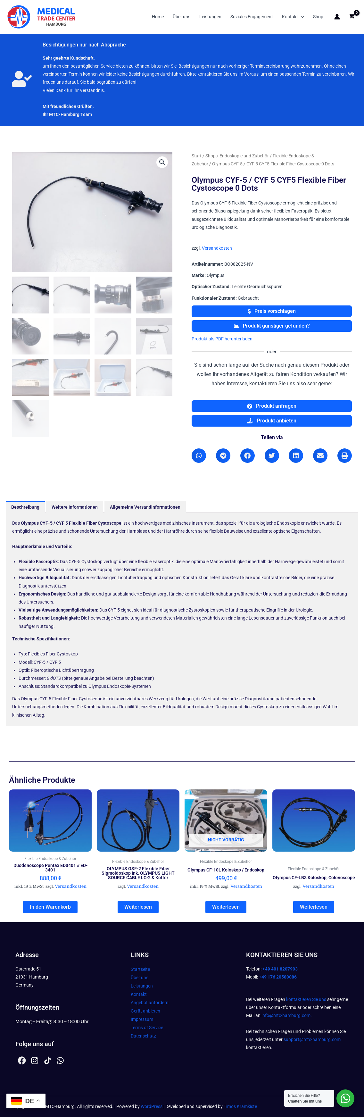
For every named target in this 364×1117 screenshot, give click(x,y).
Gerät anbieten (145, 1010)
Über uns (181, 16)
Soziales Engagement (251, 16)
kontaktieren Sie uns (306, 999)
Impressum (142, 1019)
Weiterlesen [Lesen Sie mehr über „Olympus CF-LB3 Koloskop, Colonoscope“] (313, 907)
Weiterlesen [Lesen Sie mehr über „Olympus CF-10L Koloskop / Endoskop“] (226, 907)
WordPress (151, 1106)
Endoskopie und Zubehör (244, 155)
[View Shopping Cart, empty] (352, 16)
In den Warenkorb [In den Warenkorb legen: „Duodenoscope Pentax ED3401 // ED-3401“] (50, 907)
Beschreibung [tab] (25, 507)
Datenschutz (143, 1035)
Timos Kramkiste (240, 1106)
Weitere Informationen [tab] (75, 507)
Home (158, 16)
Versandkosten (217, 248)
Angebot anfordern (150, 1002)
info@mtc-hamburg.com (285, 1015)
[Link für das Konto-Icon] (337, 17)
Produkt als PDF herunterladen (222, 338)
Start (197, 155)
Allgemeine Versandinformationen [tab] (145, 507)
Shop (318, 16)
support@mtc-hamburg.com (312, 1039)
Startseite (140, 969)
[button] (301, 16)
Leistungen (210, 16)
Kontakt (293, 16)
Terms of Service (147, 1027)
